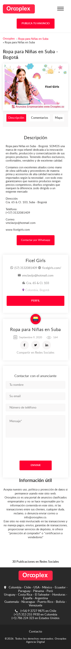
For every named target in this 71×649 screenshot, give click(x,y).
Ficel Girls (35, 261)
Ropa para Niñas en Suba (35, 329)
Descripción (16, 117)
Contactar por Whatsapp (35, 240)
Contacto (35, 631)
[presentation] (29, 448)
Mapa (58, 117)
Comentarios (39, 117)
